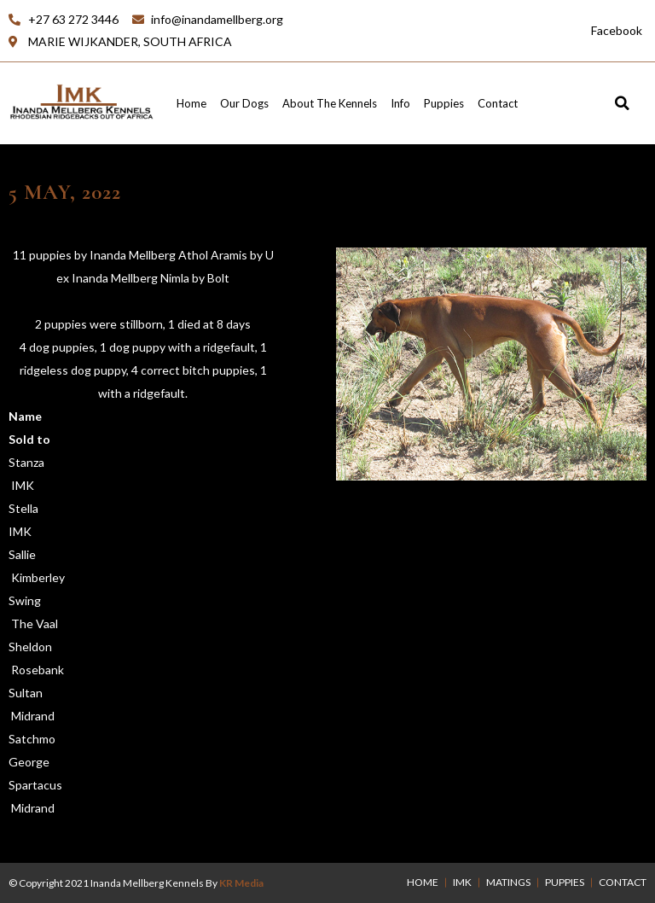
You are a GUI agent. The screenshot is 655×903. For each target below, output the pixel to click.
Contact (498, 103)
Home (191, 103)
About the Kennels (329, 103)
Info (400, 103)
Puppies (444, 103)
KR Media (241, 883)
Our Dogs (244, 103)
